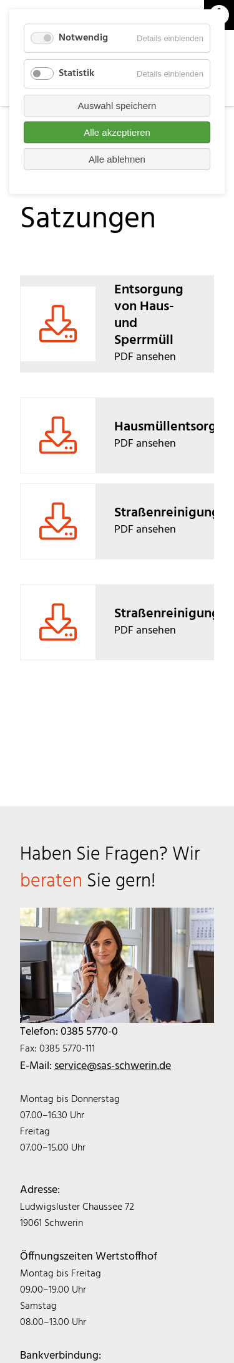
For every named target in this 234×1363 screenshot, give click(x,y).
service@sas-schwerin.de (112, 1066)
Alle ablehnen (117, 159)
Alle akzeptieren (117, 132)
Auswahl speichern (117, 105)
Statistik (76, 73)
